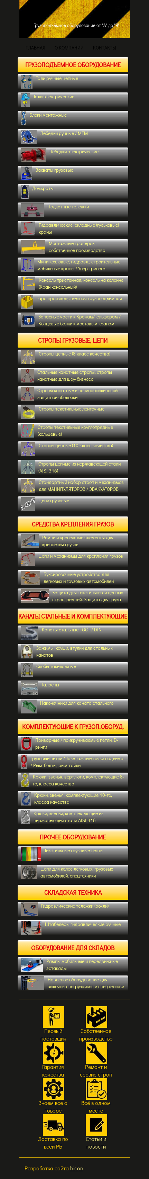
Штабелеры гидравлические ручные (71, 928)
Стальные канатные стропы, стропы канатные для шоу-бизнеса (66, 375)
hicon (76, 1168)
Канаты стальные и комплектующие (72, 616)
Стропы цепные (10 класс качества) (67, 449)
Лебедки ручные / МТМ (54, 137)
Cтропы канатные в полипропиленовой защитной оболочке (69, 394)
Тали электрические (48, 100)
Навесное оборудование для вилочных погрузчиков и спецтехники (72, 983)
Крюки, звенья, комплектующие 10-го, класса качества (66, 799)
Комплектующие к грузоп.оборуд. (73, 726)
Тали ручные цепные (49, 82)
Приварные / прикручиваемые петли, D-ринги (70, 743)
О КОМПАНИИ (69, 47)
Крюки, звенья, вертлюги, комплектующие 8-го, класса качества (73, 780)
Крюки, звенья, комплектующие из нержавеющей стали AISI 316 (62, 817)
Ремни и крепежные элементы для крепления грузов (67, 541)
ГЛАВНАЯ (35, 47)
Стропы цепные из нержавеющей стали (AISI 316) (71, 467)
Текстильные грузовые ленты (62, 854)
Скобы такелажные (48, 670)
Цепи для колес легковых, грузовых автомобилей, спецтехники (67, 872)
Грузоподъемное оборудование (73, 65)
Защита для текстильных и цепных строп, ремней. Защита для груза (72, 596)
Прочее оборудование (73, 837)
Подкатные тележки (55, 210)
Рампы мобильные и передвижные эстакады (69, 965)
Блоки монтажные (44, 118)
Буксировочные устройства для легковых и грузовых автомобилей (67, 578)
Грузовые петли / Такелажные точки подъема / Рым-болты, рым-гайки (72, 762)
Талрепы (40, 688)
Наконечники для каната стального (67, 706)
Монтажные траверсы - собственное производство (63, 247)
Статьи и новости (96, 1142)
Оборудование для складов (72, 948)
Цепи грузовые (45, 504)
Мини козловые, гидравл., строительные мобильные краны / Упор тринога (70, 265)
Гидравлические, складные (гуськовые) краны (70, 228)
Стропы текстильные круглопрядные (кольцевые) (67, 431)
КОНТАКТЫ (104, 47)
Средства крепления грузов (73, 524)
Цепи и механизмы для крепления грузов (72, 559)
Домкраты (37, 192)
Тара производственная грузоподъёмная (71, 302)
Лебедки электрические (60, 155)
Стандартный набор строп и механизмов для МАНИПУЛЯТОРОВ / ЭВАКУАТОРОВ (72, 486)
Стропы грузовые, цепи (73, 340)
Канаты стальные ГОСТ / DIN (61, 633)
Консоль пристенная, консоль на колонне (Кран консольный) (72, 283)
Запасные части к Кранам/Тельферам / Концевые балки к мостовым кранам (71, 320)
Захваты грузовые (47, 173)
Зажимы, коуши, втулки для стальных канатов (67, 651)
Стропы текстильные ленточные (62, 412)
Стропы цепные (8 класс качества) (66, 357)
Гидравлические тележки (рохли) (65, 909)
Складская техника (73, 892)
